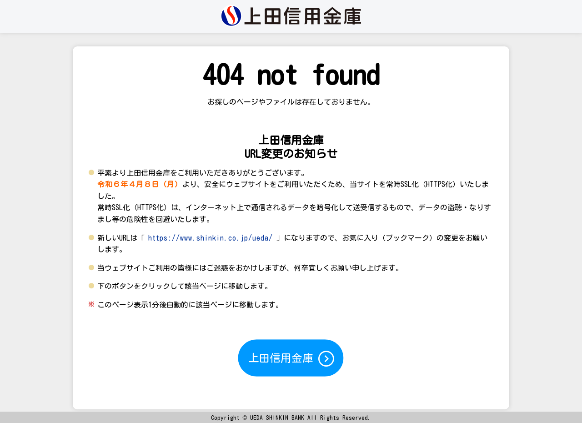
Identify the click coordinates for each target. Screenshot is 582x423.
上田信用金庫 (292, 358)
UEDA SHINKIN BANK (277, 417)
